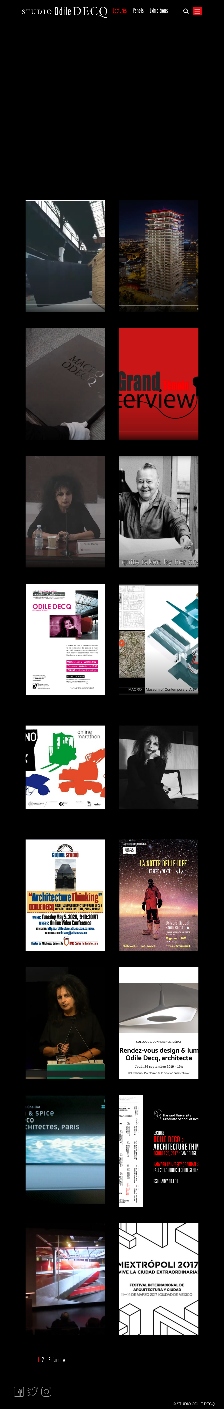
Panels (138, 11)
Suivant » (57, 1360)
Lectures (120, 11)
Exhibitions (159, 11)
